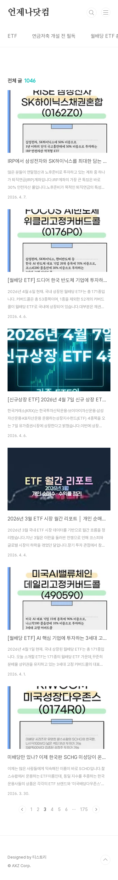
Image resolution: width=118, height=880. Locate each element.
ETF (12, 36)
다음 (96, 809)
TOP (105, 860)
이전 (22, 809)
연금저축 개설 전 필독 (54, 36)
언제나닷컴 (29, 12)
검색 (91, 12)
